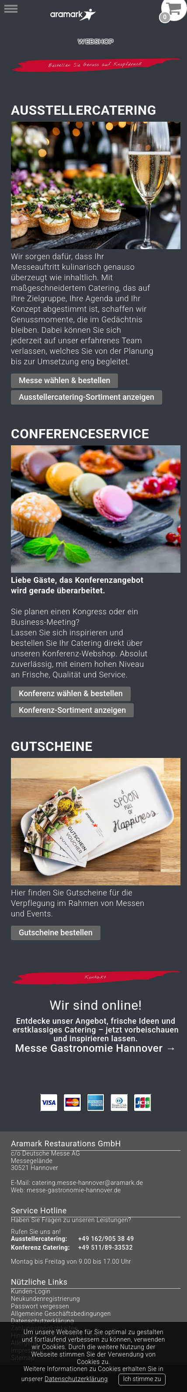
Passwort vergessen (40, 1306)
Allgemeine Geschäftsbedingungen (61, 1313)
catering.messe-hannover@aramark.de (87, 1182)
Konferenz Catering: (40, 1247)
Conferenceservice (80, 433)
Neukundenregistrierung (45, 1298)
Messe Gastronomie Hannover (89, 1048)
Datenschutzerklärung (42, 1321)
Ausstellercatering (83, 110)
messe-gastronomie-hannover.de (74, 1190)
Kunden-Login (31, 1291)
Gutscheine (52, 746)
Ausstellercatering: (39, 1239)
